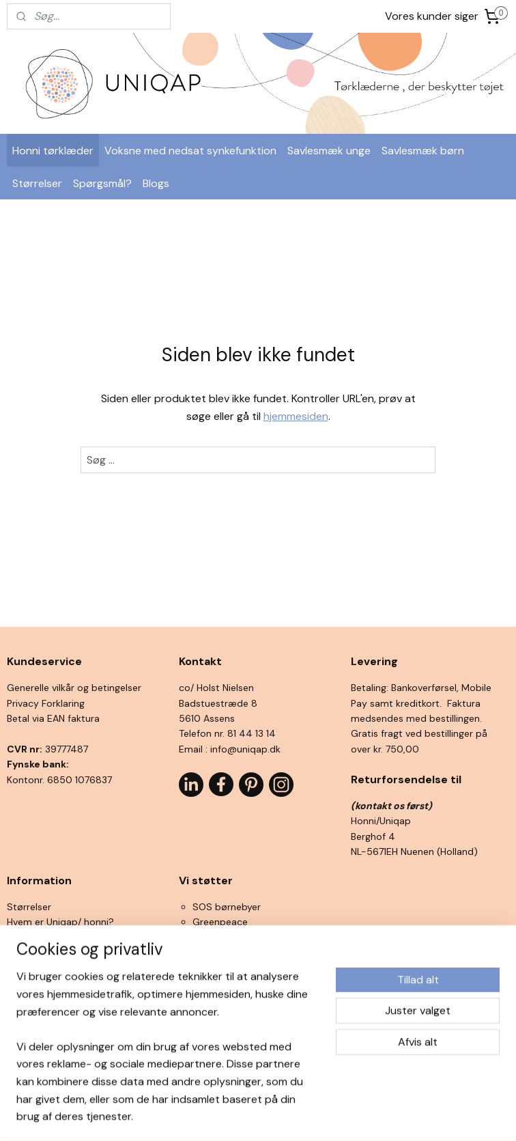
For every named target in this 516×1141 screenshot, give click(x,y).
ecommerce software (279, 1116)
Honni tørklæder (53, 150)
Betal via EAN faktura (53, 718)
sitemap (205, 1116)
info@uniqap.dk (245, 749)
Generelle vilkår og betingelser (74, 687)
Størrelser (37, 183)
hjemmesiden (295, 416)
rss (231, 1116)
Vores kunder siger (431, 16)
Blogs (156, 183)
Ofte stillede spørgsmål (59, 983)
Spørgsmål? (102, 183)
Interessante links (46, 998)
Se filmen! (29, 967)
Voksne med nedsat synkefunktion (190, 150)
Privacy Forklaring (46, 703)
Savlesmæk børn (423, 150)
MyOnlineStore (392, 1116)
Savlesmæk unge (329, 150)
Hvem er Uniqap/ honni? (60, 922)
